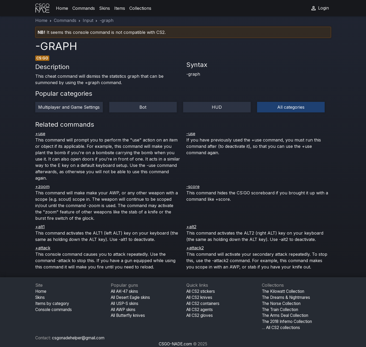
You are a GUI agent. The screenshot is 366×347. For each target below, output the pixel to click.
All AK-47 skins (124, 291)
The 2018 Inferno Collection (287, 321)
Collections (140, 8)
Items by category (52, 303)
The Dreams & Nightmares (286, 297)
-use (190, 133)
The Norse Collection (281, 303)
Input (88, 20)
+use (40, 133)
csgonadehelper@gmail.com (78, 337)
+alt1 (40, 226)
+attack (42, 247)
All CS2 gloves (199, 315)
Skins (104, 8)
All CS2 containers (202, 303)
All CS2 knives (199, 297)
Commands (83, 8)
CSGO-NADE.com (175, 343)
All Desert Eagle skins (130, 297)
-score (193, 186)
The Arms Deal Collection (285, 315)
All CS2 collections (283, 327)
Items (119, 8)
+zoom (42, 186)
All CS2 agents (199, 309)
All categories (291, 107)
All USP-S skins (124, 303)
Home (62, 8)
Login (319, 8)
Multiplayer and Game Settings (69, 107)
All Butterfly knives (128, 315)
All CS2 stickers (200, 291)
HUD (217, 107)
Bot (142, 107)
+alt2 (191, 226)
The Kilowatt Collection (283, 291)
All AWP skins (123, 309)
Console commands (53, 309)
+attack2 (195, 247)
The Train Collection (280, 309)
